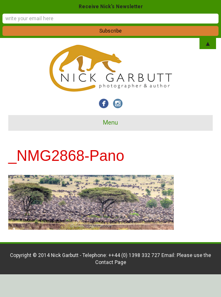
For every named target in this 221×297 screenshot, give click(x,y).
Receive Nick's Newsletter (111, 6)
